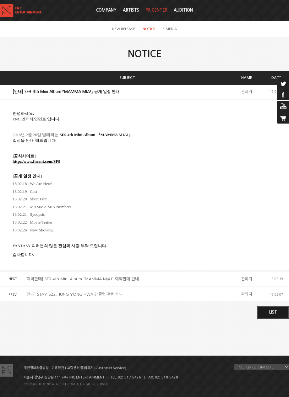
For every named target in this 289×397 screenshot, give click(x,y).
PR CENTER (156, 10)
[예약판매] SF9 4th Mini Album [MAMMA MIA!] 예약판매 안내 (82, 279)
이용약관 (58, 368)
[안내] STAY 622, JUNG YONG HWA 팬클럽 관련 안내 (74, 294)
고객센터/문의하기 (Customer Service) (96, 368)
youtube (283, 106)
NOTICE (149, 29)
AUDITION (183, 10)
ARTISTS (131, 10)
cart (283, 118)
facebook (283, 94)
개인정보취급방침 (36, 368)
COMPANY (106, 10)
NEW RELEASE (123, 29)
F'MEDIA (170, 29)
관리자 (246, 92)
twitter (283, 83)
